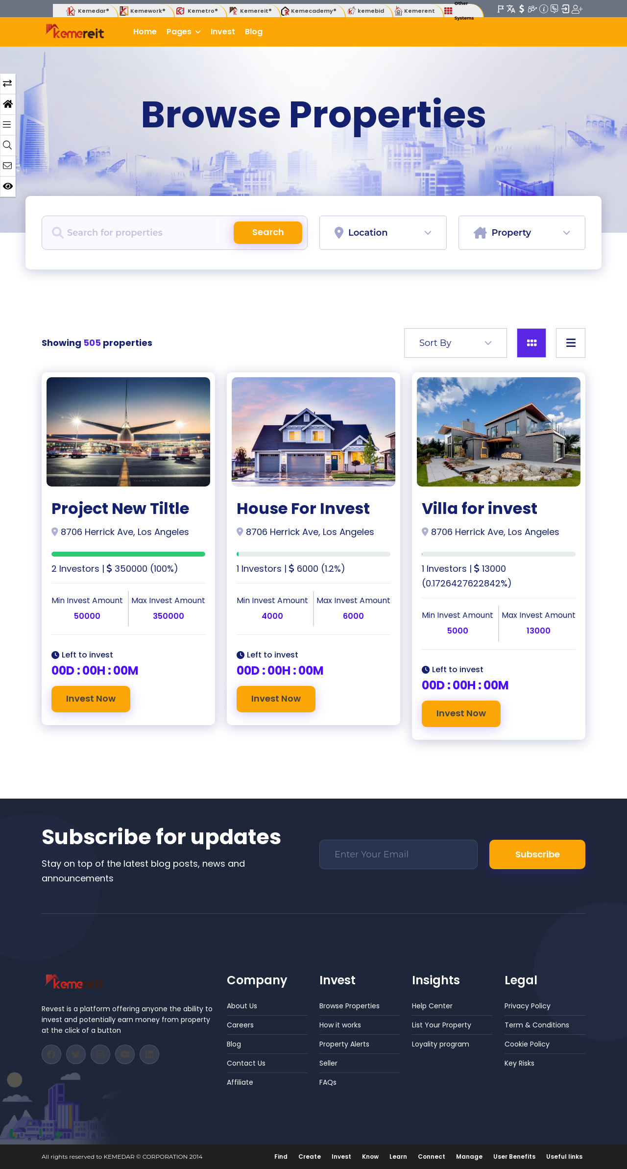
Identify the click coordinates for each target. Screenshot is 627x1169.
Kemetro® (196, 10)
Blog (254, 31)
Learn (398, 1156)
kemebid (365, 10)
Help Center (432, 1006)
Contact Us (246, 1063)
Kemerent (414, 10)
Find (281, 1156)
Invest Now (91, 698)
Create (309, 1156)
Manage (469, 1156)
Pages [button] (180, 31)
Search (268, 232)
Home (145, 31)
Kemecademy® (309, 10)
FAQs (328, 1082)
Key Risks (519, 1063)
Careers (240, 1025)
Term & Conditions (537, 1025)
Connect (431, 1156)
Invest (223, 31)
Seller (328, 1063)
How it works (340, 1025)
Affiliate (240, 1082)
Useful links (564, 1156)
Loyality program (440, 1044)
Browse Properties (349, 1006)
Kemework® (142, 10)
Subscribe (537, 854)
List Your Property (441, 1025)
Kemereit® (249, 10)
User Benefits (514, 1156)
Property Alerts (344, 1044)
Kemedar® (87, 10)
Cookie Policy (527, 1044)
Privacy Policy (528, 1006)
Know (370, 1156)
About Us (242, 1006)
